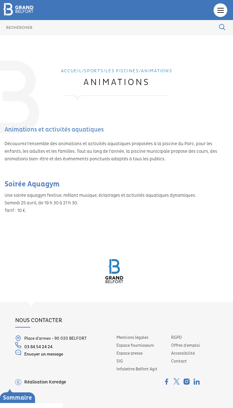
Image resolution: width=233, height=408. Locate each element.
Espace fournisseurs (135, 345)
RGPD (176, 337)
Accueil (71, 71)
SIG (119, 361)
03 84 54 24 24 (33, 345)
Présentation (28, 400)
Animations (156, 71)
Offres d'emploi (185, 345)
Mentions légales (132, 337)
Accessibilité (183, 353)
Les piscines (21, 391)
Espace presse (129, 353)
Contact (179, 361)
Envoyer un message (39, 353)
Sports (93, 71)
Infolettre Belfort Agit (136, 369)
